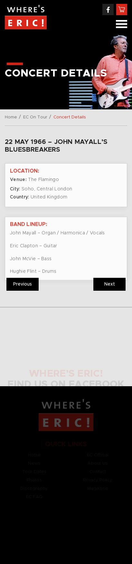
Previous (22, 284)
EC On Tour (35, 117)
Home (11, 117)
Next (109, 284)
